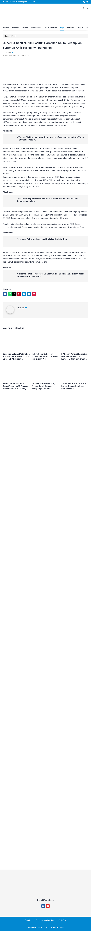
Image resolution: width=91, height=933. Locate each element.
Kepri (66, 28)
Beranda (6, 28)
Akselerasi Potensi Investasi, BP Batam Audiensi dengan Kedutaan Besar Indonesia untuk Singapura (51, 276)
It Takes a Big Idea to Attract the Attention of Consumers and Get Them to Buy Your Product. (51, 139)
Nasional (26, 28)
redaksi (22, 309)
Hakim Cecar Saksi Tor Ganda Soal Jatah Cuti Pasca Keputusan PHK (42, 358)
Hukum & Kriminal (53, 28)
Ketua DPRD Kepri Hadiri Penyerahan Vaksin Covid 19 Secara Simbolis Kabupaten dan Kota (49, 201)
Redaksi (5, 2)
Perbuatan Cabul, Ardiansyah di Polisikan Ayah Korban (42, 240)
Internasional (38, 28)
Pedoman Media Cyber (18, 2)
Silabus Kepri (45, 929)
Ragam (84, 28)
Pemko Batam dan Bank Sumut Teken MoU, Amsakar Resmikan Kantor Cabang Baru (16, 388)
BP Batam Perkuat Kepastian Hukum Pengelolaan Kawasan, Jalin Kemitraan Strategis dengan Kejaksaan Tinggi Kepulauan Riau (74, 358)
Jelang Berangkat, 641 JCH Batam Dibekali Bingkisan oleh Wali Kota (74, 387)
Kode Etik (32, 2)
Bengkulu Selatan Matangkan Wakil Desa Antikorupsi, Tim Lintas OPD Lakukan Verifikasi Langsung (16, 358)
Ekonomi (16, 28)
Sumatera (75, 28)
